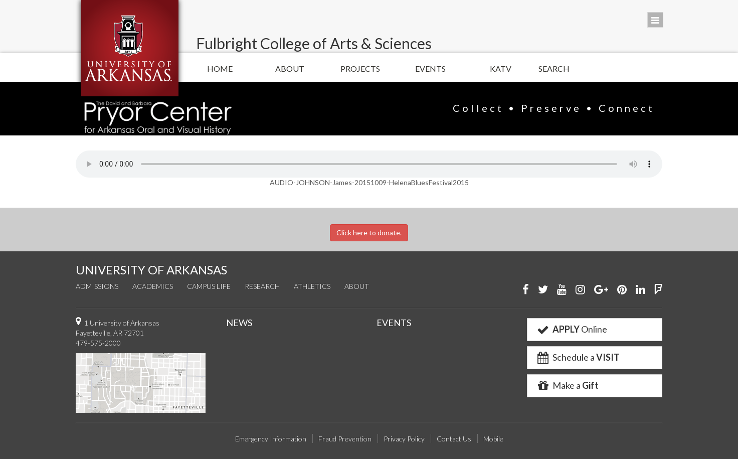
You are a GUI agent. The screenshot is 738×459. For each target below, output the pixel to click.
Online (571, 329)
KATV (500, 68)
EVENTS (394, 322)
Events (430, 68)
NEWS (239, 322)
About (289, 68)
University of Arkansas (129, 48)
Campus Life (209, 286)
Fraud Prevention (345, 438)
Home (220, 68)
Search (554, 68)
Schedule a (577, 357)
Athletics (312, 286)
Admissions (97, 286)
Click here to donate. (369, 232)
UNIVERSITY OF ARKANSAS (151, 269)
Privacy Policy (404, 438)
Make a (567, 385)
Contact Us (454, 438)
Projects (360, 68)
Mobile (493, 438)
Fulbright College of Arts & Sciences (314, 43)
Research (262, 286)
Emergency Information (270, 438)
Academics (152, 286)
